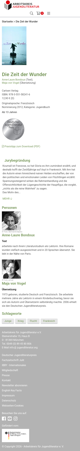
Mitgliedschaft (10, 370)
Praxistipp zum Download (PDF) (21, 146)
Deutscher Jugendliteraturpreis (19, 355)
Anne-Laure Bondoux (13, 79)
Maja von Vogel (10, 82)
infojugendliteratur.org (24, 347)
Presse (6, 375)
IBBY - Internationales (14, 365)
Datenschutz (9, 400)
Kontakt (6, 380)
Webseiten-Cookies (12, 405)
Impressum (8, 395)
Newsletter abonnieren (14, 385)
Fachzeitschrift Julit (13, 360)
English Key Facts (12, 390)
